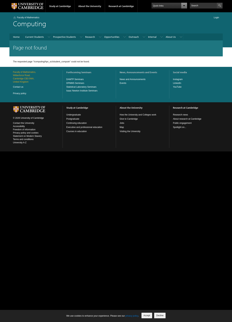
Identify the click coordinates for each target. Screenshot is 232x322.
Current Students (34, 36)
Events (123, 83)
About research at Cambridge (187, 119)
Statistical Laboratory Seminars (81, 87)
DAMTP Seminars (75, 79)
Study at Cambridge (60, 6)
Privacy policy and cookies (26, 133)
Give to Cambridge (129, 119)
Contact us (18, 87)
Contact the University (23, 123)
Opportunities (111, 36)
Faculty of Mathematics (28, 17)
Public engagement (182, 123)
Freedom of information (24, 129)
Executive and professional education (84, 127)
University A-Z (20, 142)
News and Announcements (133, 79)
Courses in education (76, 131)
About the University (89, 6)
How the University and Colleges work (138, 114)
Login (216, 17)
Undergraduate (73, 114)
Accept (147, 315)
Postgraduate (72, 119)
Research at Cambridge (121, 6)
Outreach (134, 36)
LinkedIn (177, 83)
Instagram (178, 79)
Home (16, 36)
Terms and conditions (23, 139)
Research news (180, 114)
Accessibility (19, 126)
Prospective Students (64, 36)
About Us (171, 36)
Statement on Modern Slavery (27, 136)
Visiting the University (130, 131)
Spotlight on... (179, 127)
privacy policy (131, 316)
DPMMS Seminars (75, 83)
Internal (152, 36)
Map (122, 127)
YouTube (177, 87)
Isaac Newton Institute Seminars (82, 90)
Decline (159, 315)
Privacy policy (19, 93)
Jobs (122, 123)
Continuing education (76, 123)
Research (90, 36)
